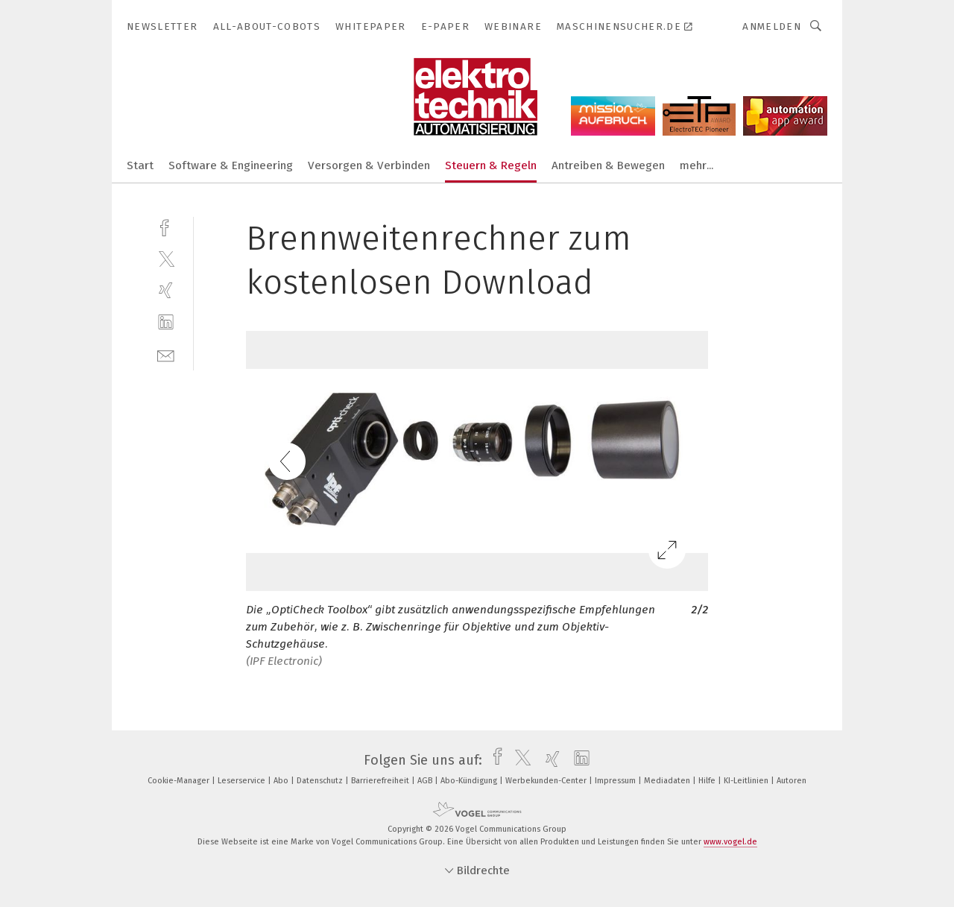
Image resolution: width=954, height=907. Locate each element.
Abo (282, 781)
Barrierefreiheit (381, 781)
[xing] (166, 290)
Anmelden (771, 26)
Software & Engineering (230, 165)
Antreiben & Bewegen (608, 165)
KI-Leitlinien (747, 781)
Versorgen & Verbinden (369, 165)
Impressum (616, 781)
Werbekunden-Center (547, 781)
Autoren (791, 781)
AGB (426, 781)
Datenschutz (321, 781)
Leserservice (243, 781)
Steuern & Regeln (491, 165)
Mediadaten (668, 781)
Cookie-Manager (180, 781)
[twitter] (166, 258)
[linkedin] (166, 322)
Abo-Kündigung (469, 781)
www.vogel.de (730, 842)
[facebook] (166, 226)
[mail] (166, 354)
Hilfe (708, 781)
